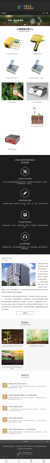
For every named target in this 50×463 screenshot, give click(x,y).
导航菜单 (3, 13)
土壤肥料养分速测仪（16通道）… (36, 78)
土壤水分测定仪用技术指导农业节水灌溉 (12, 346)
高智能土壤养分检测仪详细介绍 (17, 383)
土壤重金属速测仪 (36, 53)
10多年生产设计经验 (25, 178)
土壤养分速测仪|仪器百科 (15, 406)
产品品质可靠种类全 (25, 222)
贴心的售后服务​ (25, 244)
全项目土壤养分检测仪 (12, 53)
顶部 (44, 461)
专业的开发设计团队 (25, 200)
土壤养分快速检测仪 (37, 102)
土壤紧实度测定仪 (11, 102)
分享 (6, 461)
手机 (18, 461)
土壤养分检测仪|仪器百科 (15, 418)
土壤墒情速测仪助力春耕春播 (37, 346)
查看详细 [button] (25, 313)
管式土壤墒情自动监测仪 (37, 126)
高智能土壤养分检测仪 (12, 78)
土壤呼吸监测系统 (11, 149)
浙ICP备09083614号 (27, 452)
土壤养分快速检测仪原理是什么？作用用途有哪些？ (23, 395)
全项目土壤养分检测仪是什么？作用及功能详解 (21, 429)
